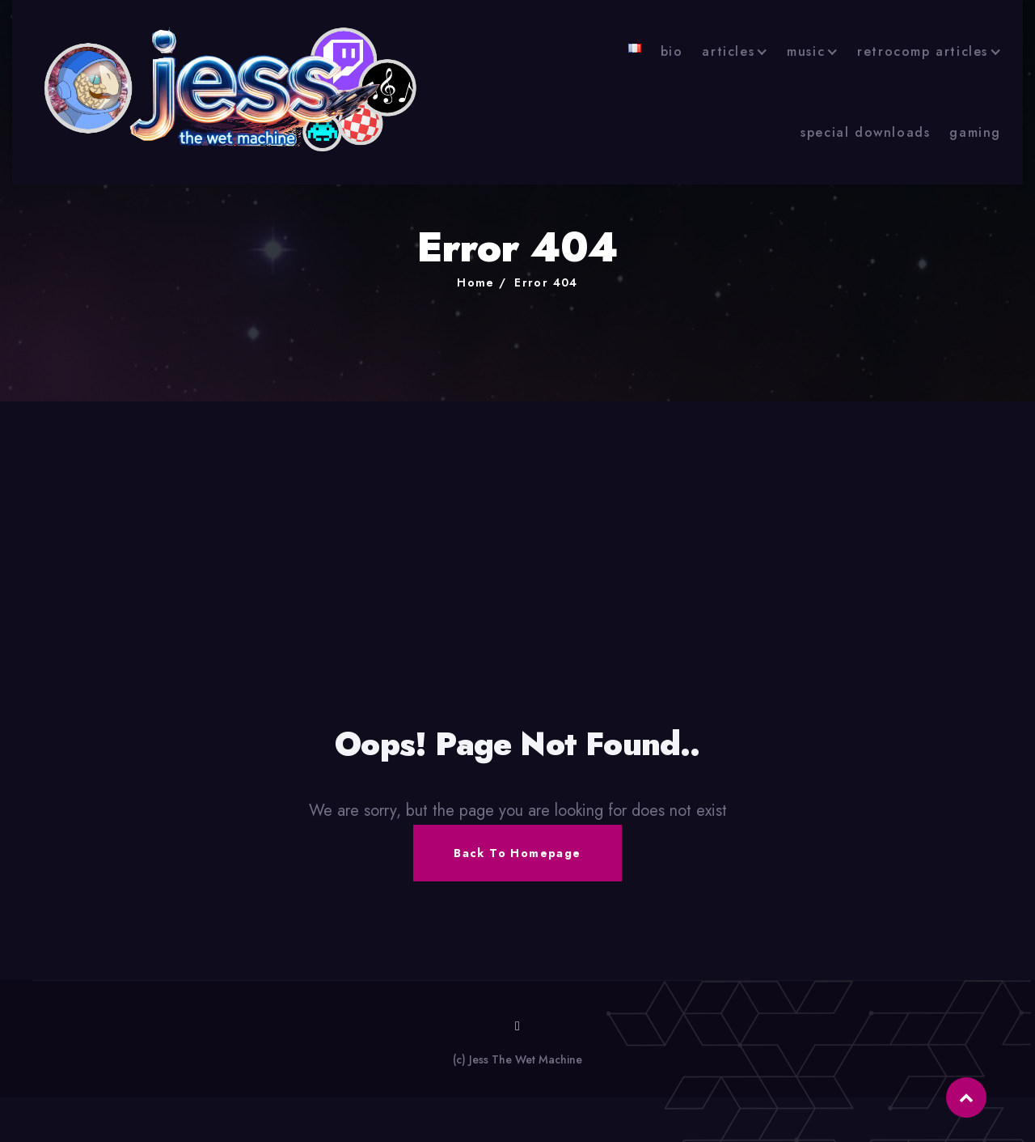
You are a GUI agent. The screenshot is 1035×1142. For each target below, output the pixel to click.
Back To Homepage (517, 853)
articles (728, 51)
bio (672, 51)
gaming (975, 132)
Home (476, 282)
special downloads (865, 132)
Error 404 (546, 282)
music (806, 51)
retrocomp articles (922, 51)
